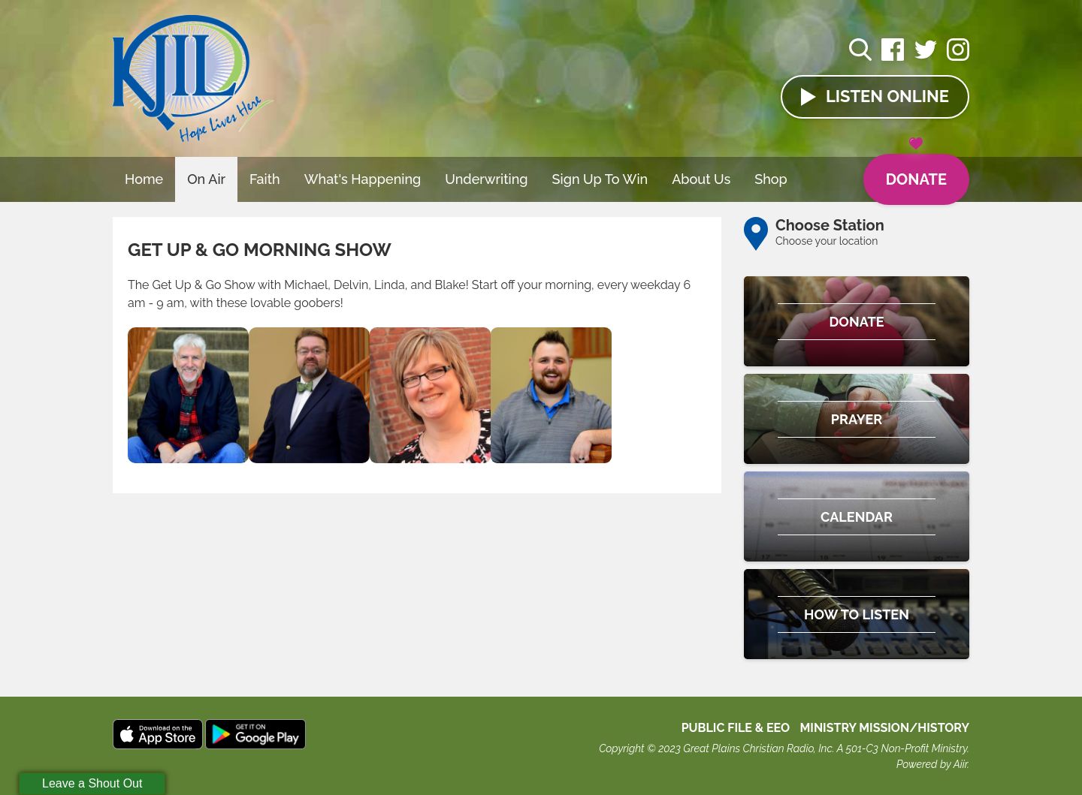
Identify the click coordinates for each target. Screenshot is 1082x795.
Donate (916, 171)
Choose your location (826, 241)
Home (144, 179)
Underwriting (486, 179)
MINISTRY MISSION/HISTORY (884, 728)
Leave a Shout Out (92, 783)
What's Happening (363, 179)
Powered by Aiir (931, 764)
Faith (264, 179)
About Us (701, 179)
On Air (206, 179)
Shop (770, 179)
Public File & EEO (736, 728)
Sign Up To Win (600, 179)
